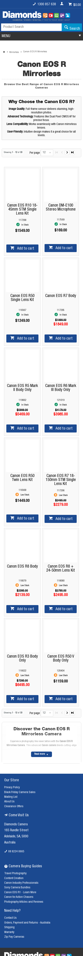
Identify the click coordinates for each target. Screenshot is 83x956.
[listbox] (47, 153)
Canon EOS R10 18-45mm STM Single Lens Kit (22, 210)
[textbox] (31, 27)
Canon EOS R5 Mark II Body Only (22, 388)
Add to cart (25, 249)
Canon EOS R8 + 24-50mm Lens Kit (60, 569)
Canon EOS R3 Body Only (22, 659)
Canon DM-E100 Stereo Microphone (61, 208)
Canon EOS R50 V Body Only (60, 659)
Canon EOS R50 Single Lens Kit (22, 298)
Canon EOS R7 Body (60, 296)
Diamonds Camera (16, 824)
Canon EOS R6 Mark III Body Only (60, 388)
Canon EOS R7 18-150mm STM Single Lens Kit (61, 480)
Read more (39, 754)
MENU (6, 36)
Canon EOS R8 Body (22, 567)
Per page (35, 153)
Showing (13, 152)
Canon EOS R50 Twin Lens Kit (22, 478)
